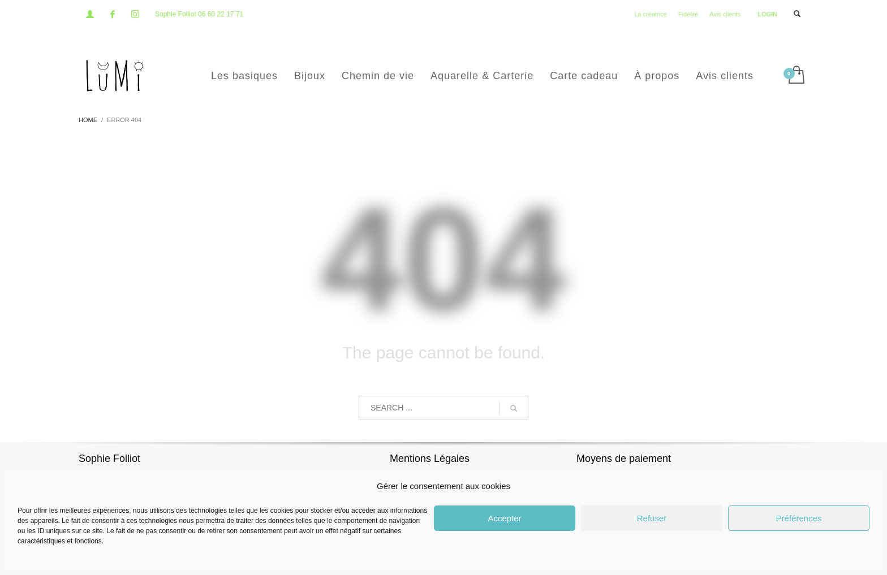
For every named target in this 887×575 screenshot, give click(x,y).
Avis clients (724, 14)
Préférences (799, 518)
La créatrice (650, 14)
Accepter (504, 518)
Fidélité (688, 14)
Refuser (652, 518)
